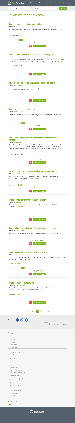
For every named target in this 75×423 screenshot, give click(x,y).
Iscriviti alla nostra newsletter (54, 324)
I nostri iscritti (13, 339)
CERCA (63, 8)
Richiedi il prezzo (37, 71)
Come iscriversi (14, 383)
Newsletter (13, 342)
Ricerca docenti (53, 2)
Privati (36, 2)
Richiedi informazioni (39, 46)
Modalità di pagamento (16, 390)
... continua (20, 30)
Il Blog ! (12, 354)
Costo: (10, 40)
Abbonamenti (13, 362)
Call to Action (13, 365)
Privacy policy (13, 344)
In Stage (11, 404)
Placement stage (14, 375)
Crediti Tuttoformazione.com (17, 372)
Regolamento (13, 349)
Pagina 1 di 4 (29, 311)
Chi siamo (12, 337)
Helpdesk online (14, 393)
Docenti (41, 2)
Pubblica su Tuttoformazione (17, 385)
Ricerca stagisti (62, 2)
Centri (31, 2)
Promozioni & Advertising (16, 370)
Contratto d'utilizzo (15, 352)
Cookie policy (13, 347)
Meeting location (13, 401)
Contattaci (12, 395)
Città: (10, 35)
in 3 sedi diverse (16, 263)
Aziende (46, 2)
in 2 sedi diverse (16, 294)
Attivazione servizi (15, 388)
